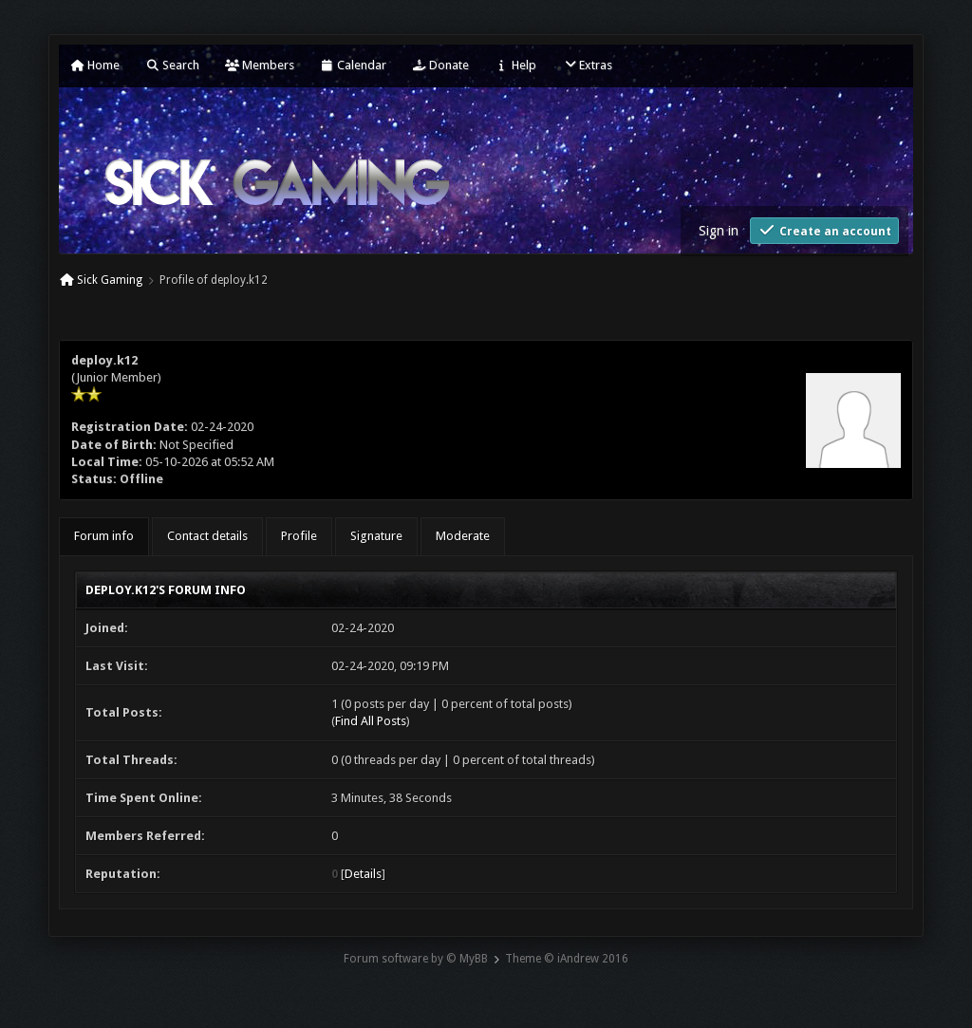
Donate (440, 65)
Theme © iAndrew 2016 (566, 958)
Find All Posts (370, 721)
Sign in (718, 230)
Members (259, 65)
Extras (587, 65)
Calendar (353, 65)
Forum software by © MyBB (416, 958)
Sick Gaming (109, 280)
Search (172, 65)
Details (363, 874)
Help (515, 65)
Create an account (824, 230)
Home (95, 65)
